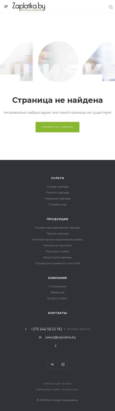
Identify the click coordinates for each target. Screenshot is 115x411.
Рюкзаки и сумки (57, 251)
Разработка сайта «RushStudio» (57, 389)
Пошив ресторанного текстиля (57, 263)
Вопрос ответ (57, 298)
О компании (57, 286)
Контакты (57, 313)
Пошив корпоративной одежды (57, 227)
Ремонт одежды (57, 192)
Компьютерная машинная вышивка (57, 239)
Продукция (57, 219)
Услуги (57, 178)
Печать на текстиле (57, 245)
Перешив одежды (57, 198)
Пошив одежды (57, 186)
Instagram (63, 364)
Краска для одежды (57, 257)
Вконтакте (52, 364)
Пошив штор (57, 204)
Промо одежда (58, 233)
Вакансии (57, 292)
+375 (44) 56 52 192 (46, 329)
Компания (57, 278)
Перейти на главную (57, 127)
